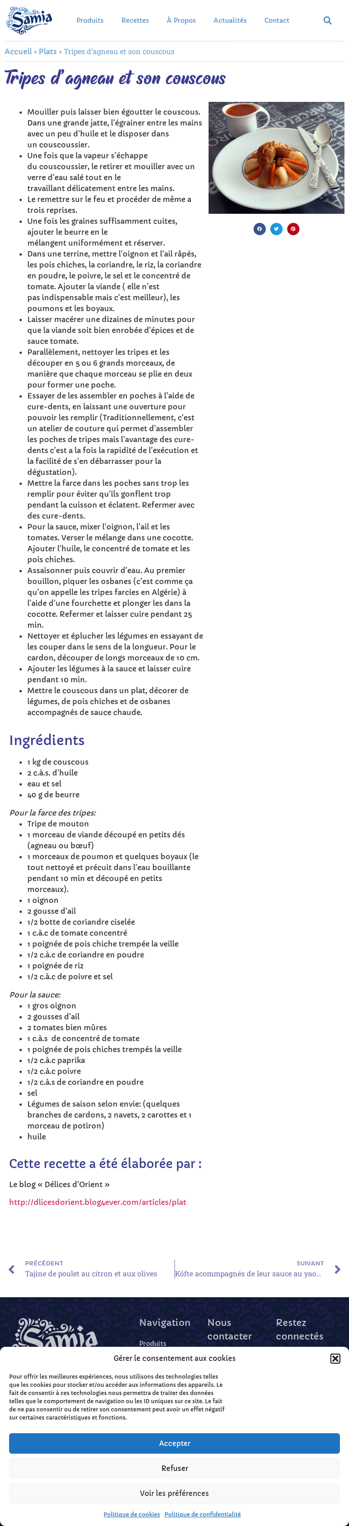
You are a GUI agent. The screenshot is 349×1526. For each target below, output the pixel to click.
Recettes (135, 20)
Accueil (18, 51)
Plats (48, 51)
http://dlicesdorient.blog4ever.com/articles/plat (97, 1202)
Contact (276, 20)
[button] (335, 1358)
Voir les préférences (174, 1493)
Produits (90, 20)
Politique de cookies (132, 1514)
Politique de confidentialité (203, 1514)
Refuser (174, 1468)
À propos (181, 20)
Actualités (230, 20)
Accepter (174, 1443)
